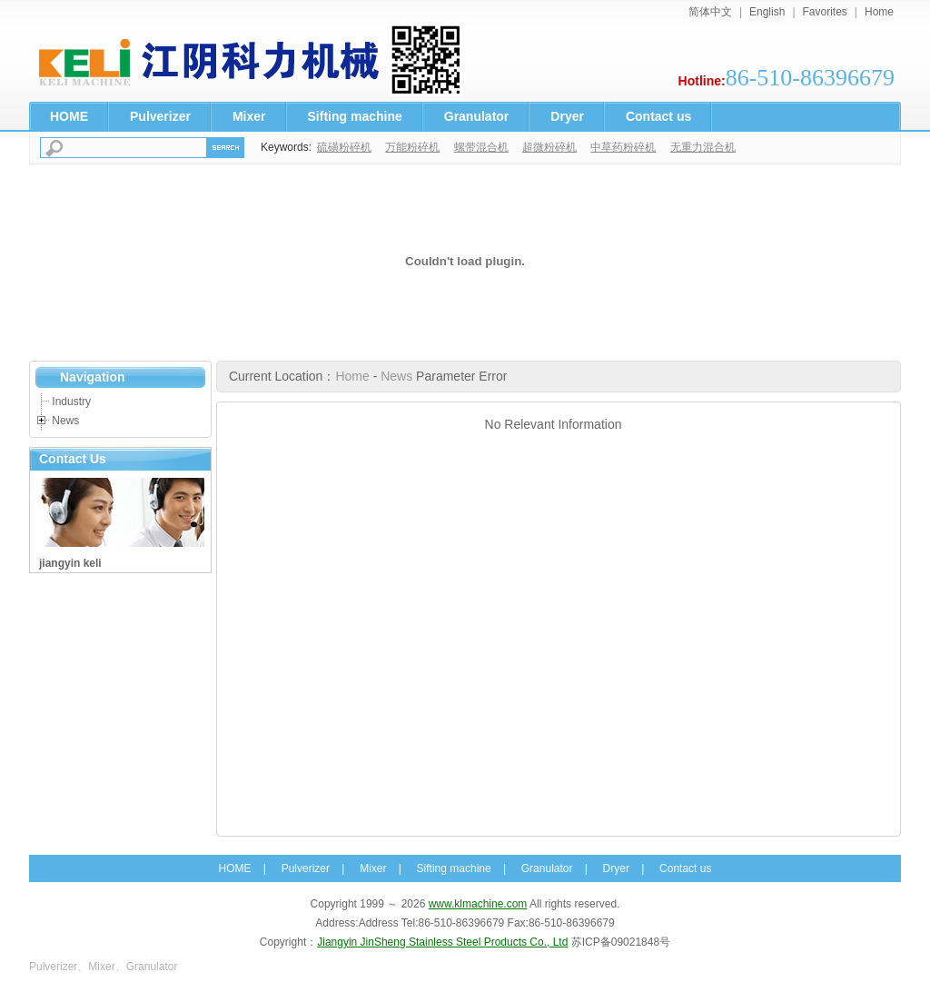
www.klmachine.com (478, 904)
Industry (71, 401)
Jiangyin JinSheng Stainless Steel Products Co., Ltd (442, 942)
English (767, 11)
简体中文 (710, 11)
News (65, 420)
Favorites (825, 11)
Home (879, 11)
